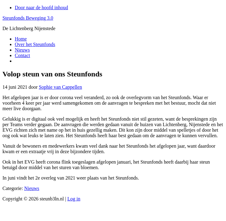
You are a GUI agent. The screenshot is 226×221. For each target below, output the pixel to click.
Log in (73, 198)
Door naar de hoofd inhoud (41, 7)
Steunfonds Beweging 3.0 (27, 18)
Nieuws (31, 188)
